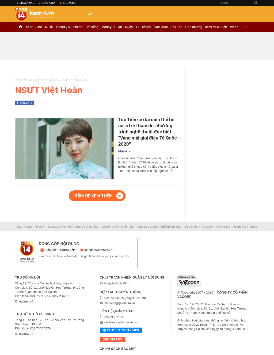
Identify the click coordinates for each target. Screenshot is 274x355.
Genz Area (48, 2)
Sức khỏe (161, 27)
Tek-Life (206, 226)
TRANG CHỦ (20, 27)
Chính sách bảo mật (118, 349)
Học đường (193, 27)
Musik (49, 27)
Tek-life (177, 27)
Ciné (38, 27)
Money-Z (108, 27)
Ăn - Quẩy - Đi (128, 27)
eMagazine (27, 2)
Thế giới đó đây (170, 226)
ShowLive (69, 2)
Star (29, 27)
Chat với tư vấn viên (121, 330)
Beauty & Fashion (69, 27)
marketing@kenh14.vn (119, 303)
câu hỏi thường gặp (60, 250)
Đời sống (92, 27)
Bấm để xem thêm (94, 196)
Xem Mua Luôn (216, 27)
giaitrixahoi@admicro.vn (120, 322)
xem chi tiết (112, 339)
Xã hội (146, 27)
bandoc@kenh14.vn (98, 249)
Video (234, 27)
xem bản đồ (26, 301)
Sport (79, 226)
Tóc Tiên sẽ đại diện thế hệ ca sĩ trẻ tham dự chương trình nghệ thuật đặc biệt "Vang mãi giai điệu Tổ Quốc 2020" (147, 132)
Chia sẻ (27, 103)
